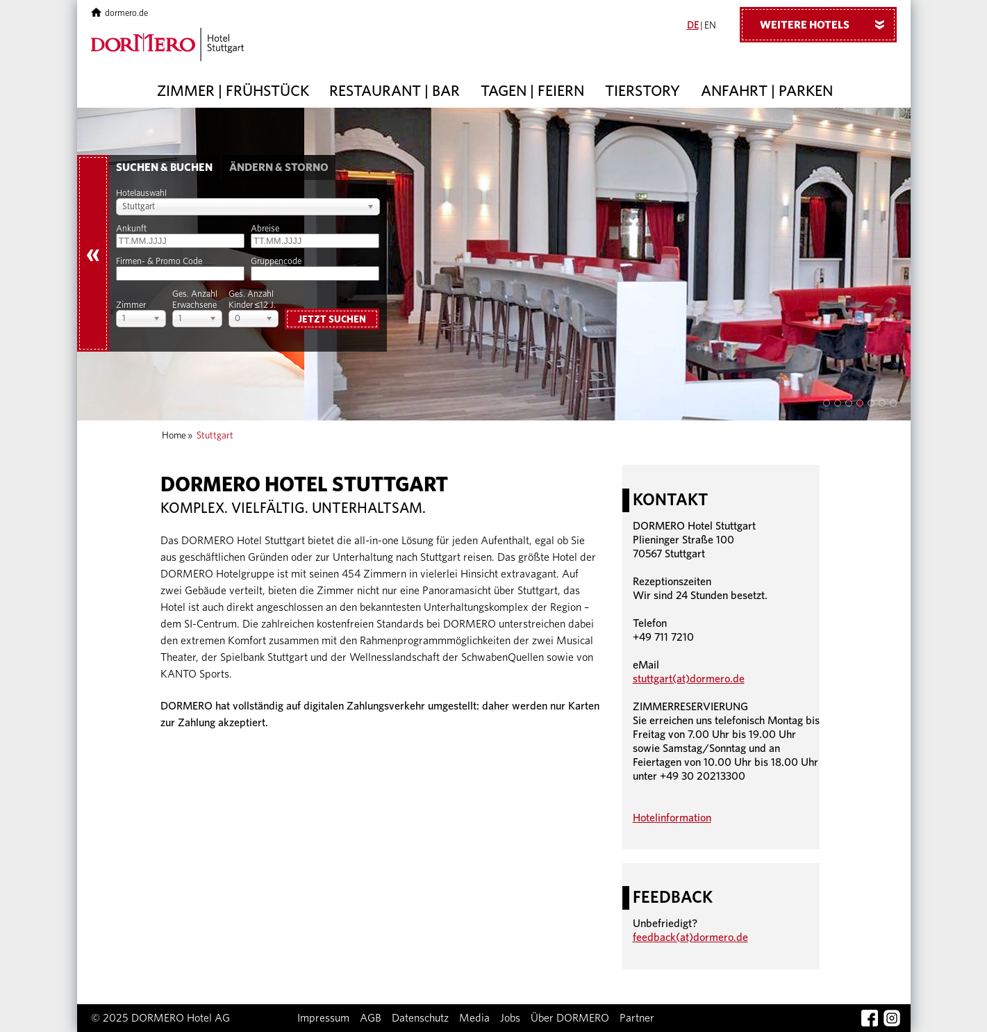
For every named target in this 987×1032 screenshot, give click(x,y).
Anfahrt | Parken (767, 91)
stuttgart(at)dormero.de (689, 679)
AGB (370, 1018)
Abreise (265, 229)
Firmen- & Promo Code (159, 261)
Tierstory (642, 91)
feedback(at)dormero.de (690, 937)
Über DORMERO (570, 1018)
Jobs (510, 1018)
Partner (637, 1018)
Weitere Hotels (827, 24)
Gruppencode (276, 261)
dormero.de (120, 13)
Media (474, 1018)
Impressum (323, 1018)
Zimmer (131, 305)
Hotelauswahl (141, 193)
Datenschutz (420, 1018)
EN (710, 26)
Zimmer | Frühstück (233, 91)
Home (174, 436)
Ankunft (131, 229)
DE (693, 26)
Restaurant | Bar (394, 91)
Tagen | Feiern (532, 91)
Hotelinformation (672, 818)
